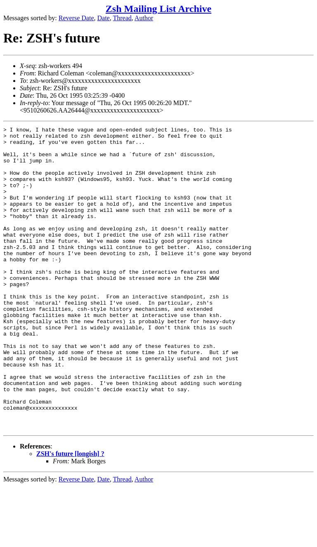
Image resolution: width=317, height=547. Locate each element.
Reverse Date (76, 17)
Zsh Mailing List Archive (158, 8)
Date (103, 17)
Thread (122, 17)
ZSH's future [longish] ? (70, 514)
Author (144, 17)
